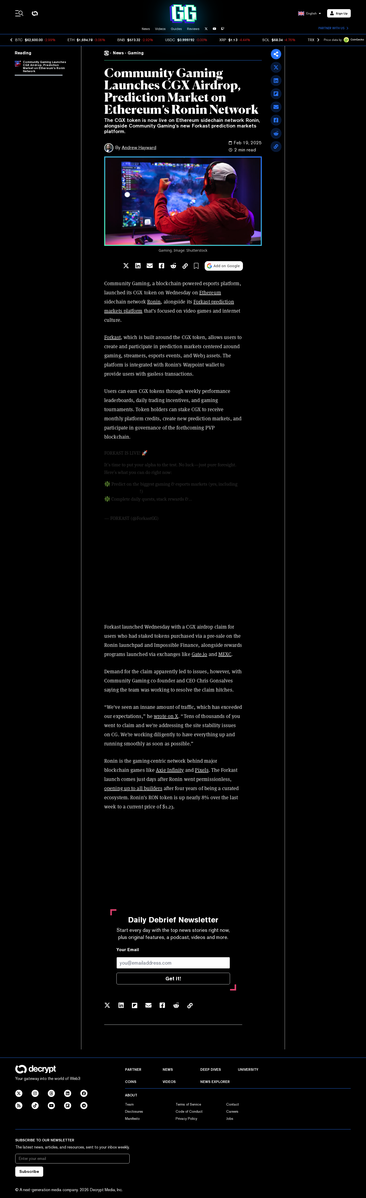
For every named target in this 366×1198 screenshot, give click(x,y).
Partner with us (333, 28)
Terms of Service (188, 1104)
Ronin (154, 301)
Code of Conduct (189, 1111)
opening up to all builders (133, 788)
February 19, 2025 (177, 518)
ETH (71, 40)
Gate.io (199, 654)
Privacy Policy (186, 1118)
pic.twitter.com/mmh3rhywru (134, 506)
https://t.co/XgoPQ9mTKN (176, 453)
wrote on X (166, 716)
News (146, 29)
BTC (19, 40)
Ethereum (210, 292)
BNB (121, 40)
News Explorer (215, 1082)
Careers (232, 1111)
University (248, 1069)
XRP (222, 40)
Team (129, 1104)
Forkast (112, 337)
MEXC (224, 654)
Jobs (229, 1118)
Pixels (202, 770)
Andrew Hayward (139, 147)
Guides (176, 29)
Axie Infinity (170, 770)
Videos (160, 29)
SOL (265, 40)
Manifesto (132, 1118)
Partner (133, 1069)
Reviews (193, 29)
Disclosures (134, 1111)
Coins (130, 1082)
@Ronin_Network (122, 491)
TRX (311, 40)
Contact (232, 1104)
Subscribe (29, 1171)
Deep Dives (210, 1069)
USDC (170, 40)
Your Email (127, 949)
